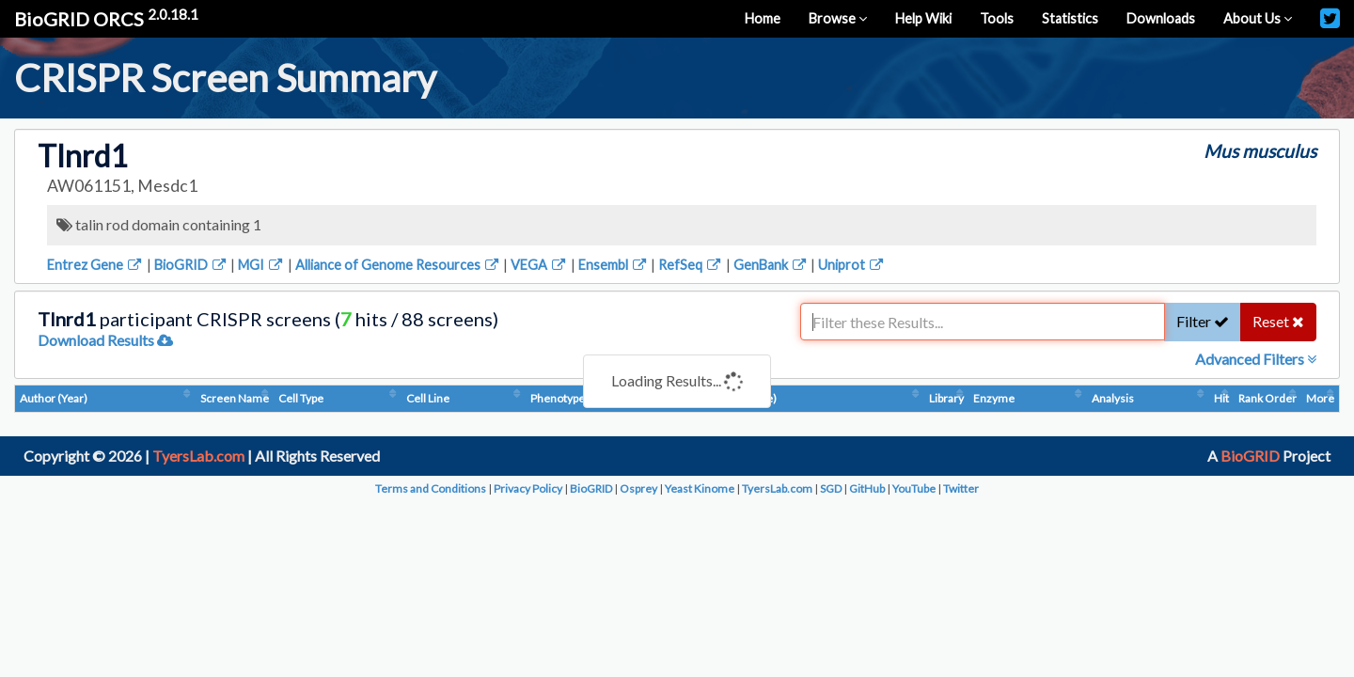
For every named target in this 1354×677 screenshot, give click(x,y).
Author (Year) (53, 398)
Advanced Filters (1255, 359)
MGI (261, 265)
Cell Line (427, 398)
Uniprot (852, 265)
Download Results (105, 340)
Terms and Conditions (430, 488)
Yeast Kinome (699, 488)
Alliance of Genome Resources (398, 265)
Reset (1278, 321)
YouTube (914, 488)
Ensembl (613, 265)
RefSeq (690, 265)
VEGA (539, 265)
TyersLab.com (198, 455)
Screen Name (234, 398)
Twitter (961, 488)
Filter (1202, 321)
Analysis (1113, 398)
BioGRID (191, 265)
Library (946, 398)
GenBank (771, 265)
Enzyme (994, 398)
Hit (1221, 398)
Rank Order (1267, 398)
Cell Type (300, 398)
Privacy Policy (528, 488)
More (1320, 398)
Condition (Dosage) (728, 398)
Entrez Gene (95, 265)
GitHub (867, 488)
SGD (831, 488)
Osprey (638, 488)
